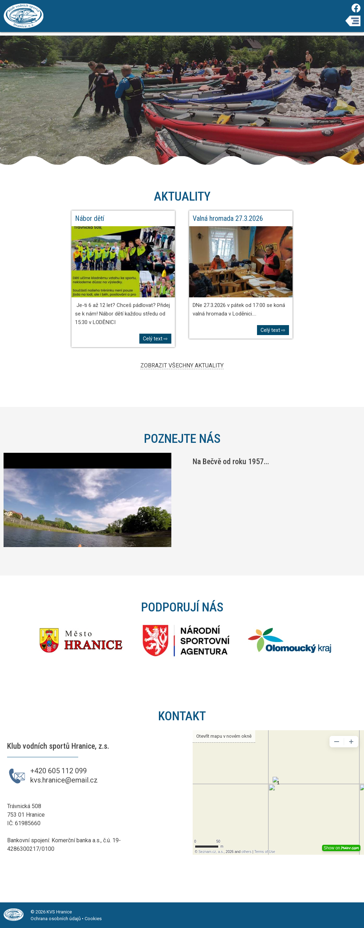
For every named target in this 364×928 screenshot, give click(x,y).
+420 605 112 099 (58, 771)
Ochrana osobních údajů (56, 918)
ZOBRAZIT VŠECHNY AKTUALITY (182, 365)
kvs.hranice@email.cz (64, 780)
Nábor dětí (89, 218)
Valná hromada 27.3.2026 (228, 218)
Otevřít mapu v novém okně (224, 736)
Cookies (93, 918)
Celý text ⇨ (155, 338)
